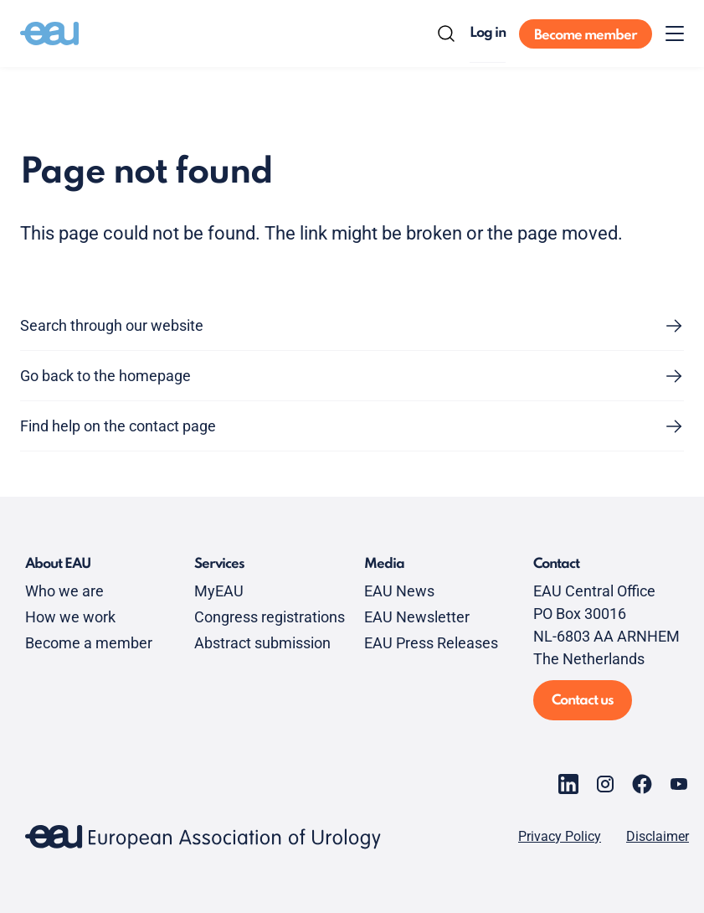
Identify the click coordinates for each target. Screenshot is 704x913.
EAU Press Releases (431, 643)
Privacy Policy (559, 836)
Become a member (88, 643)
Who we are (64, 591)
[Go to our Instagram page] (605, 784)
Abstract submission (262, 643)
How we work (70, 617)
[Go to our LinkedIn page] (568, 784)
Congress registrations (269, 617)
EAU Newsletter (417, 617)
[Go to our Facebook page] (642, 784)
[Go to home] (49, 33)
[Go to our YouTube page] (679, 784)
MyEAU (219, 591)
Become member (585, 35)
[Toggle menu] (674, 33)
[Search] (446, 33)
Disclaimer (657, 836)
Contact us (583, 701)
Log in (488, 33)
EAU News (399, 591)
